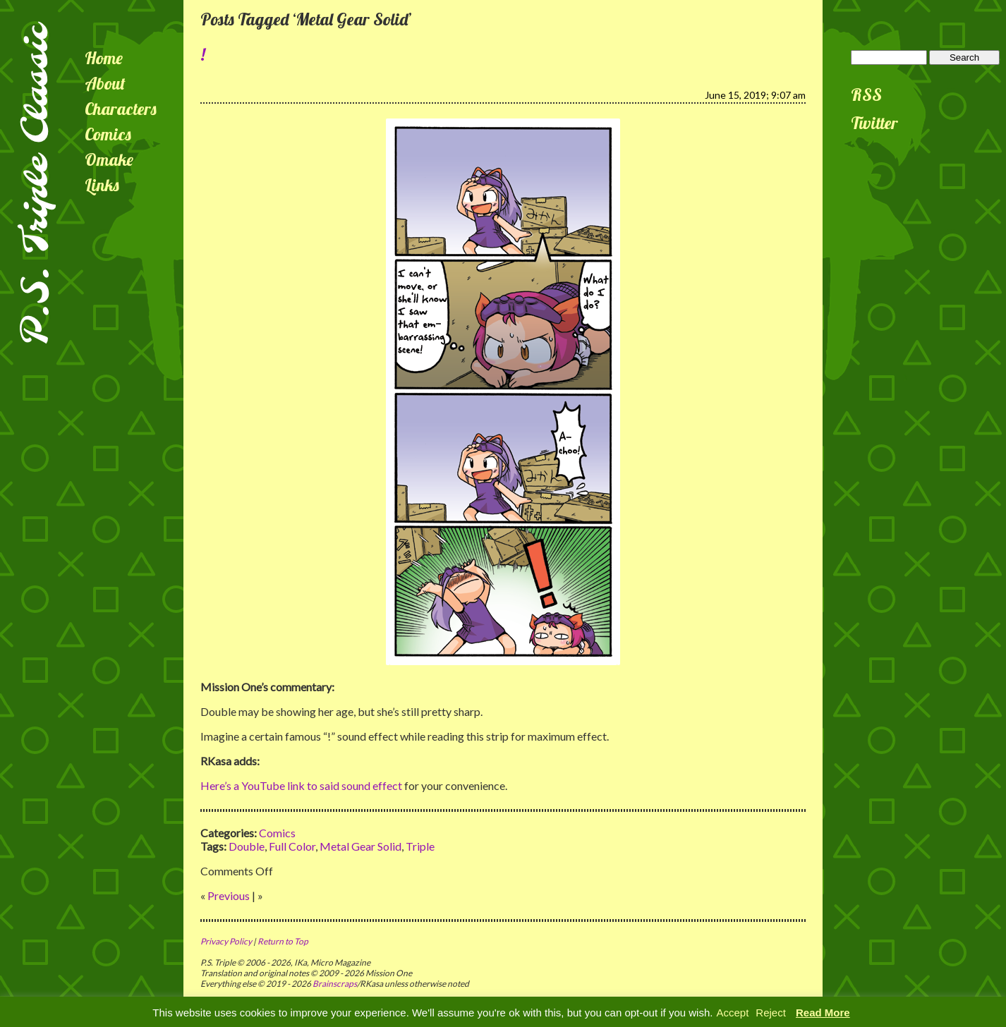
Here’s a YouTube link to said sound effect (301, 785)
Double (247, 846)
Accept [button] (732, 1013)
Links (102, 184)
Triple (420, 846)
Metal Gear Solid (360, 846)
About (105, 83)
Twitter (874, 122)
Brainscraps (335, 983)
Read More (823, 1013)
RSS (866, 94)
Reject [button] (771, 1013)
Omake (109, 159)
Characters (121, 108)
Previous (228, 895)
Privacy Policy (226, 941)
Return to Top (282, 941)
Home (104, 57)
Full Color (292, 846)
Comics (108, 134)
